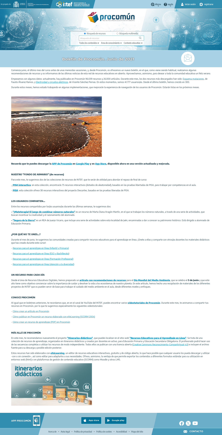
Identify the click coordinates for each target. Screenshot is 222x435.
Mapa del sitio (137, 431)
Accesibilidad (121, 431)
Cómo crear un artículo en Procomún (31, 311)
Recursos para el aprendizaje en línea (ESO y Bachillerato (41, 253)
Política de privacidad (83, 431)
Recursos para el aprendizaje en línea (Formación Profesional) (43, 258)
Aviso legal (65, 431)
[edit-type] (89, 43)
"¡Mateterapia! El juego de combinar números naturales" (44, 211)
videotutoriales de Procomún (144, 302)
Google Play (82, 163)
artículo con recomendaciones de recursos (103, 280)
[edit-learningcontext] (133, 43)
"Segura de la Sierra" (24, 220)
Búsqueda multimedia (127, 33)
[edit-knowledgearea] (111, 43)
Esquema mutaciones (193, 78)
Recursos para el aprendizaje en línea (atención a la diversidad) (43, 264)
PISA (15, 190)
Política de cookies (104, 431)
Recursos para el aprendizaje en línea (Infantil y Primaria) (41, 248)
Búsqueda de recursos (95, 33)
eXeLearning (57, 353)
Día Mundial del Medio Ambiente (152, 280)
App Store (100, 163)
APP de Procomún (62, 163)
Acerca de (52, 431)
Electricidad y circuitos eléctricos (52, 82)
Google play (118, 420)
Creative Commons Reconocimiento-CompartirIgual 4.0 (160, 344)
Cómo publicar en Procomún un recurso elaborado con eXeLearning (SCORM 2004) (54, 316)
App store (93, 420)
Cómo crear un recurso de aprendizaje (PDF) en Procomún (41, 322)
